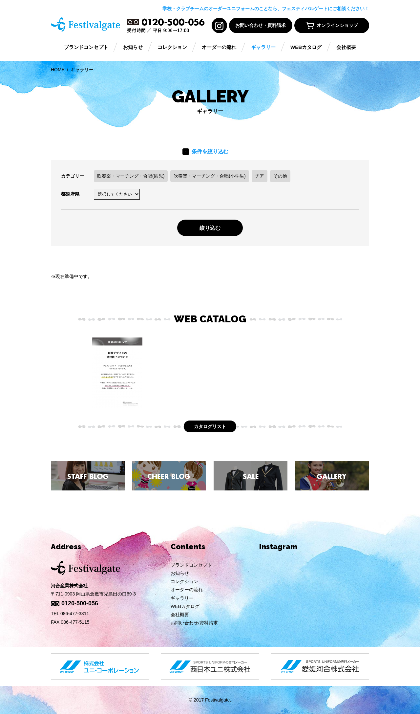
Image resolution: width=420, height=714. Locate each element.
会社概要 (346, 47)
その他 (280, 176)
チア (259, 176)
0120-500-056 (79, 603)
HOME (58, 69)
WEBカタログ (306, 47)
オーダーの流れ (219, 47)
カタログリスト (210, 426)
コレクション (172, 47)
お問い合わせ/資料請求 (194, 622)
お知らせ (133, 47)
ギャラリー (263, 47)
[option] (117, 372)
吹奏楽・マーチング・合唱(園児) (130, 176)
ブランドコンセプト (86, 47)
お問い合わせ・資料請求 (260, 25)
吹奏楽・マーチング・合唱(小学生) (209, 176)
